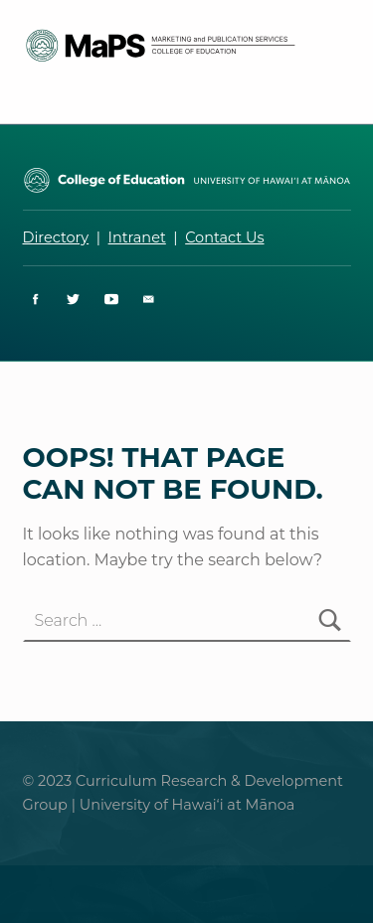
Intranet (137, 237)
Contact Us (224, 237)
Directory (56, 237)
